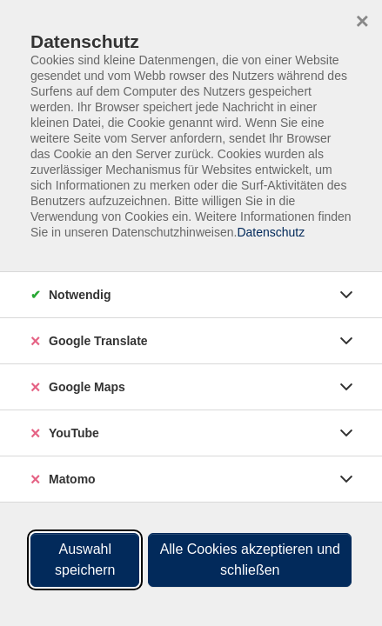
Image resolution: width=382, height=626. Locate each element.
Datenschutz (271, 232)
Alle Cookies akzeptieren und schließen (250, 559)
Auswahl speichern (85, 559)
